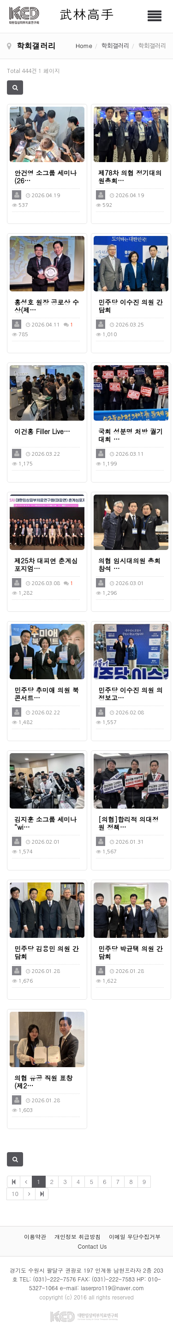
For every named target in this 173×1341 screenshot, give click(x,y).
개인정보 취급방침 (77, 1236)
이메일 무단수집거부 (135, 1236)
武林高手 (86, 13)
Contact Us (92, 1246)
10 (15, 1193)
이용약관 (35, 1236)
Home (84, 45)
